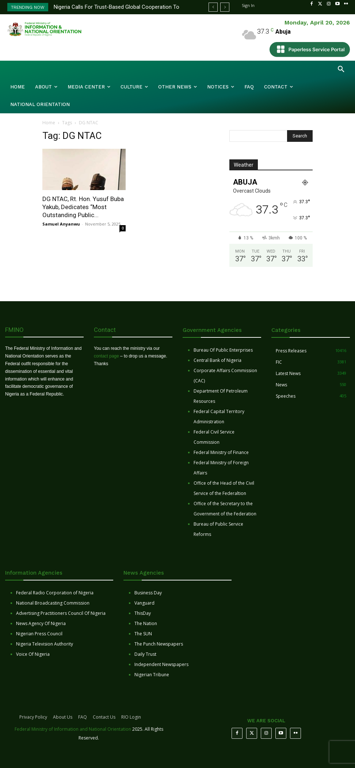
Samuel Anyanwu (61, 224)
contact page (106, 356)
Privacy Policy (33, 717)
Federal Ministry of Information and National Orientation (73, 729)
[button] (341, 69)
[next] (224, 7)
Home (48, 123)
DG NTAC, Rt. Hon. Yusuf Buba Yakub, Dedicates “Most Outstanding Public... (83, 207)
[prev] (213, 7)
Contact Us (104, 717)
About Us (62, 717)
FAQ (82, 717)
